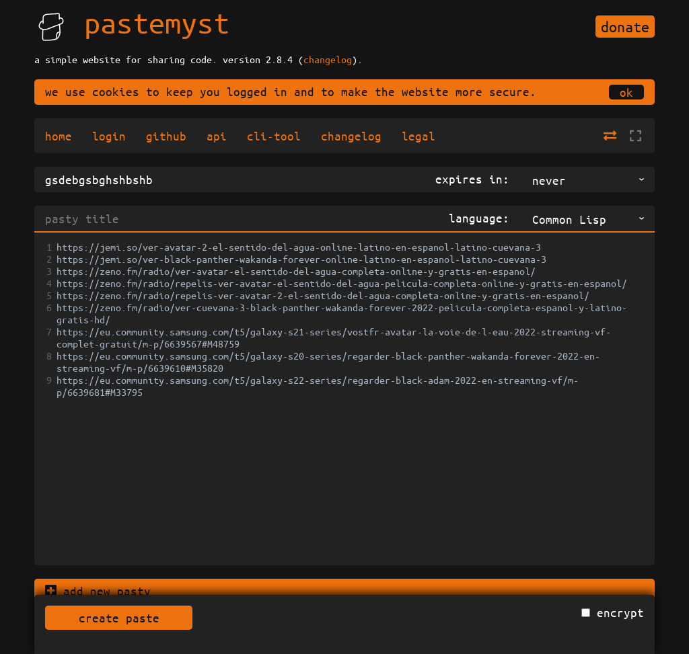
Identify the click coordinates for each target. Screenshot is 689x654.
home (58, 135)
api (217, 135)
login (109, 135)
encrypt (620, 612)
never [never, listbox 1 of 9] (549, 180)
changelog (327, 59)
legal (418, 135)
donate (625, 26)
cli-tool (274, 135)
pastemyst (156, 22)
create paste (119, 617)
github (166, 135)
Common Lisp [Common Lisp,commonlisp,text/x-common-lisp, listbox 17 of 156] (569, 219)
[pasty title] (236, 218)
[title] (229, 179)
